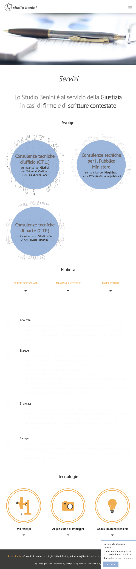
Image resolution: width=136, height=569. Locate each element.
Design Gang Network (76, 563)
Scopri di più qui (124, 558)
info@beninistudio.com (89, 556)
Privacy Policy (94, 563)
